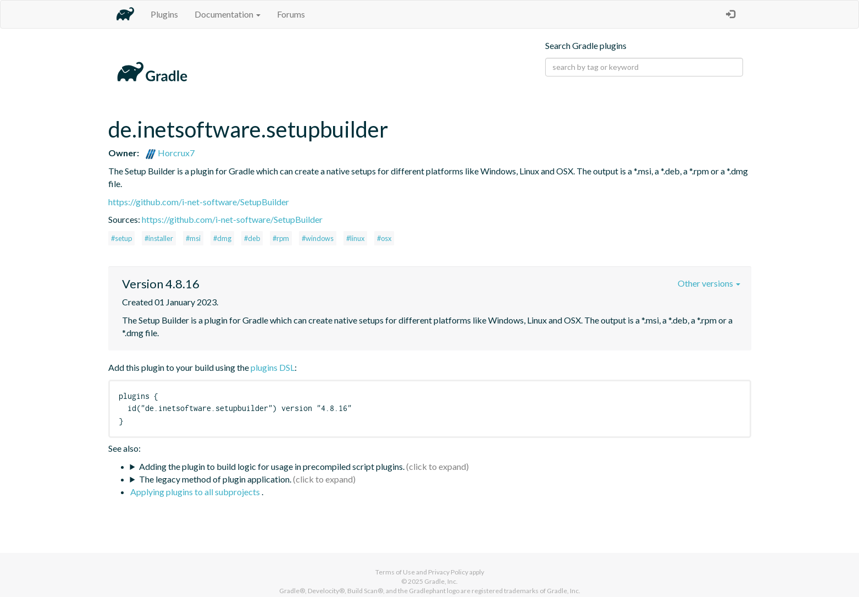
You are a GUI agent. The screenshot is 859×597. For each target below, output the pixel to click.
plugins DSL (273, 367)
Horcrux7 (170, 152)
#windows (318, 238)
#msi (193, 238)
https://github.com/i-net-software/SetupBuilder (198, 201)
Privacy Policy (448, 572)
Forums (291, 14)
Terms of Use (395, 572)
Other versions (709, 283)
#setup (121, 238)
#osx (384, 238)
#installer (159, 238)
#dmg (222, 238)
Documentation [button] (228, 14)
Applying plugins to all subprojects (196, 491)
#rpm (281, 238)
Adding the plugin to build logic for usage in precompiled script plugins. (271, 466)
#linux (355, 238)
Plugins (164, 14)
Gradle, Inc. (441, 581)
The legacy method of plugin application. (215, 479)
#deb (252, 238)
